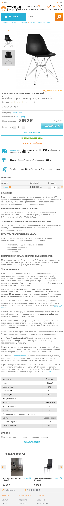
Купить (26, 478)
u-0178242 (5, 187)
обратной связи (20, 356)
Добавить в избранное (53, 91)
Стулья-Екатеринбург (11, 22)
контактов (49, 371)
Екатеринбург (42, 503)
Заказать (53, 126)
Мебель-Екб (17, 113)
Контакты (42, 9)
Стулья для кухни (43, 22)
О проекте (26, 9)
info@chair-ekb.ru (10, 490)
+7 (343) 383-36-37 (31, 7)
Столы (4, 503)
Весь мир (41, 500)
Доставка (14, 150)
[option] (39, 59)
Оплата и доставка (54, 9)
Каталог (24, 22)
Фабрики (34, 9)
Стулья (32, 22)
